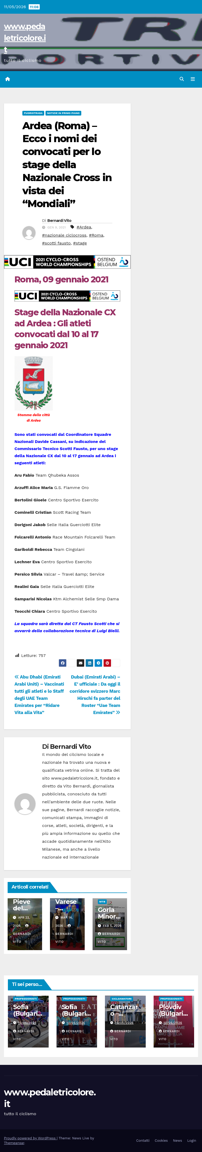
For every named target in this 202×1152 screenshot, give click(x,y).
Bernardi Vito (59, 220)
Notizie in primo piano (63, 113)
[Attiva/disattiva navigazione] (193, 79)
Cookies (161, 1141)
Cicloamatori (122, 998)
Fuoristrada (33, 113)
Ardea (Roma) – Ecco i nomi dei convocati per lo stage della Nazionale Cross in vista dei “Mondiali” (67, 164)
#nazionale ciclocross (64, 235)
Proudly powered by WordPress (30, 1138)
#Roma (96, 235)
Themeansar (14, 1143)
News (177, 1141)
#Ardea (84, 227)
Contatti (143, 1141)
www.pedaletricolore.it (25, 38)
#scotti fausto (56, 243)
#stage (80, 243)
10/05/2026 (27, 1023)
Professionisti (26, 998)
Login (191, 1141)
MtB (102, 901)
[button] (182, 79)
